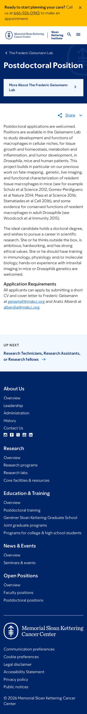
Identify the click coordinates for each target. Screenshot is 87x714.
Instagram (5, 435)
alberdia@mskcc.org (22, 307)
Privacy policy (16, 679)
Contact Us (13, 428)
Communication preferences (29, 649)
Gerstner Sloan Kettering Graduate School (40, 517)
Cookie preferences (21, 657)
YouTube (24, 435)
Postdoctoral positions (23, 600)
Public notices (16, 687)
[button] (43, 88)
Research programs (21, 465)
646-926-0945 (27, 13)
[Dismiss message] (80, 13)
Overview (12, 398)
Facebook (12, 435)
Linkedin (31, 435)
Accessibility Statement (24, 672)
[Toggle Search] (69, 35)
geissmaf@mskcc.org (26, 301)
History (10, 420)
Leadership (13, 405)
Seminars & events (19, 562)
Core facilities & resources (26, 480)
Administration (16, 413)
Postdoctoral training (22, 510)
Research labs (16, 472)
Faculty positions (18, 592)
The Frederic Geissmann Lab (31, 53)
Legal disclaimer (18, 664)
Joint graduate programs (25, 525)
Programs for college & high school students (42, 533)
